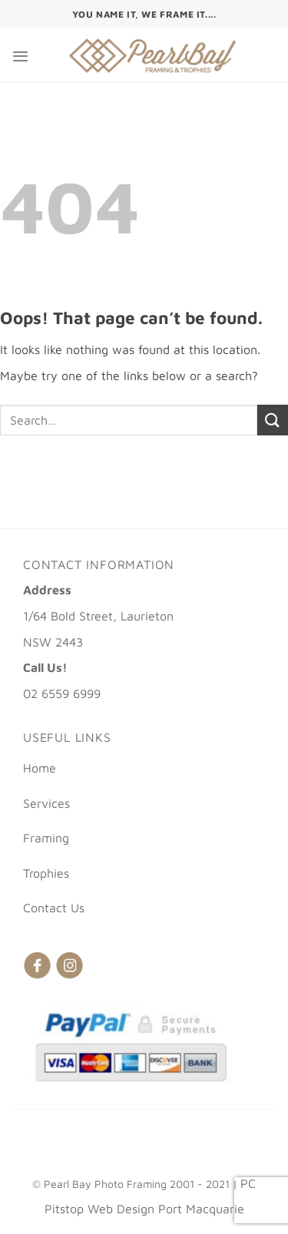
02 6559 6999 (62, 693)
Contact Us (53, 908)
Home (39, 768)
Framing (46, 838)
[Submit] (272, 420)
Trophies (46, 873)
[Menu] (20, 56)
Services (46, 803)
